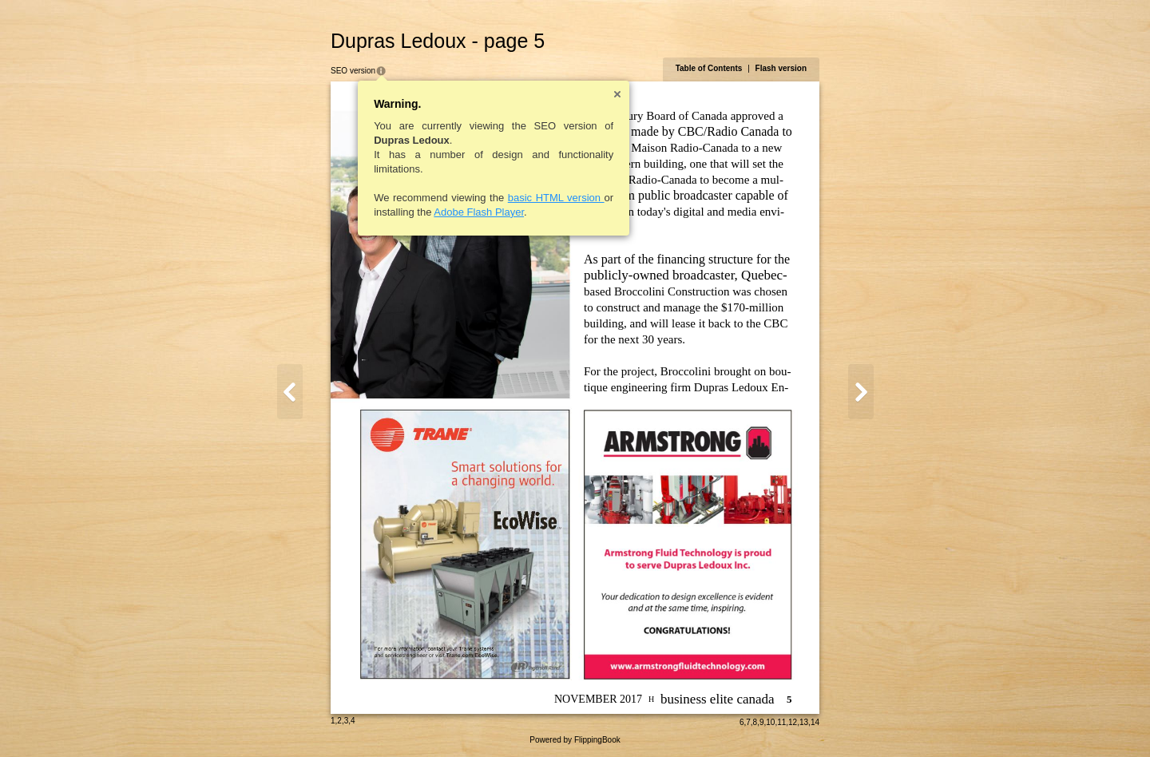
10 (770, 722)
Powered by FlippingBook (574, 739)
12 (792, 722)
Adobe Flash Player (479, 212)
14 (815, 722)
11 (781, 722)
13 (803, 722)
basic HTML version (556, 198)
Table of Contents (709, 68)
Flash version (781, 68)
